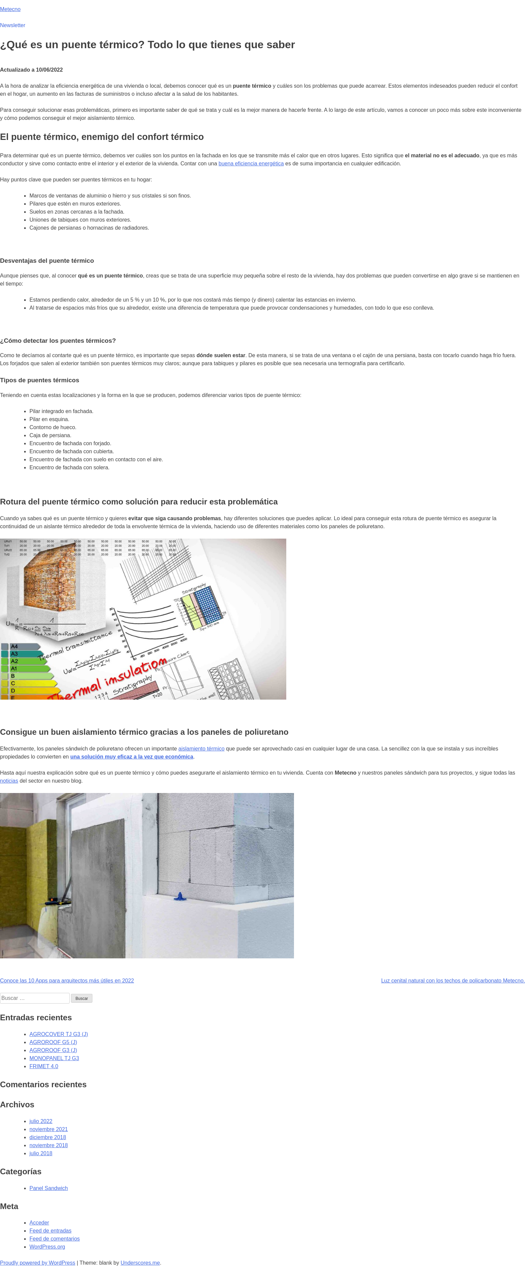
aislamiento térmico (201, 748)
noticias (9, 781)
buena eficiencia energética (251, 163)
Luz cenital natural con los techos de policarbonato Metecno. (453, 980)
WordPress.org (47, 1247)
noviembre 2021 (48, 1129)
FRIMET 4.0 (43, 1066)
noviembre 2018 (48, 1145)
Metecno (10, 9)
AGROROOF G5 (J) (53, 1042)
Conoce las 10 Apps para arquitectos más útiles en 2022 (67, 980)
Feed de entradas (50, 1231)
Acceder (39, 1222)
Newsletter (12, 25)
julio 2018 (41, 1153)
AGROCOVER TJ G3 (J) (58, 1034)
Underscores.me (140, 1263)
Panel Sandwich (48, 1188)
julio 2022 (41, 1121)
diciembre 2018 (47, 1137)
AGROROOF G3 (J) (53, 1050)
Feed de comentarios (54, 1239)
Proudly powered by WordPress (37, 1263)
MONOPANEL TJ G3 (54, 1058)
